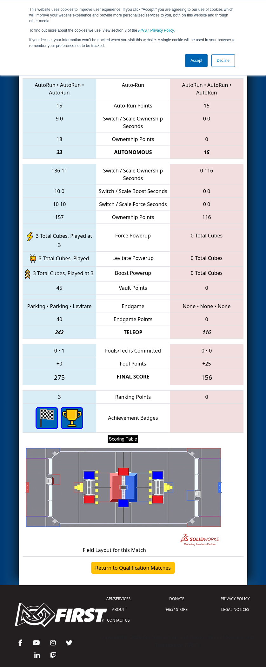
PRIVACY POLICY (235, 598)
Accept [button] (196, 60)
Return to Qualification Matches (133, 567)
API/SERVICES (118, 598)
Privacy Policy (156, 30)
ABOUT (118, 609)
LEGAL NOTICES (235, 609)
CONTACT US (118, 620)
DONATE (176, 598)
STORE (177, 609)
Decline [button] (223, 60)
